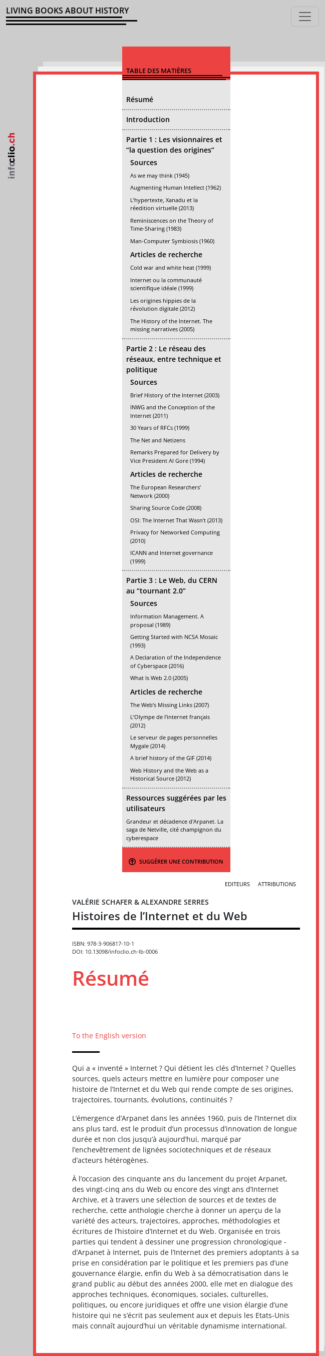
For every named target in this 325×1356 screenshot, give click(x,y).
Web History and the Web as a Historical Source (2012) (169, 775)
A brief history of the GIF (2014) (170, 758)
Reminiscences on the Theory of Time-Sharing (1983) (171, 225)
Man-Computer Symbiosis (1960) (172, 241)
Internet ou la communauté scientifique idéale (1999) (166, 284)
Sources (143, 162)
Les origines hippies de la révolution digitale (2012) (163, 305)
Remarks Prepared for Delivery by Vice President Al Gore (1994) (174, 456)
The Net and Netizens (157, 440)
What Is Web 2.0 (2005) (159, 678)
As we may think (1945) (159, 175)
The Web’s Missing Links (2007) (169, 705)
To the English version (109, 1035)
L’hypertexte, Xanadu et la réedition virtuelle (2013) (164, 204)
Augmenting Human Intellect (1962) (175, 187)
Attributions (277, 884)
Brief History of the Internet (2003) (174, 395)
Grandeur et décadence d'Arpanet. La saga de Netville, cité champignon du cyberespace (174, 830)
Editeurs (237, 884)
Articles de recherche (166, 254)
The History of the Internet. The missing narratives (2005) (171, 325)
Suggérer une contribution (176, 861)
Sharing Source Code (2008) (165, 507)
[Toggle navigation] (305, 17)
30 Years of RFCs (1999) (159, 427)
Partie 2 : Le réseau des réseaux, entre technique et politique (173, 359)
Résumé (139, 99)
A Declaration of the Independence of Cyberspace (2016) (175, 661)
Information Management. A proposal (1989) (167, 620)
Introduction (148, 119)
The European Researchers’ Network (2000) (165, 491)
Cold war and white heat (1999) (170, 267)
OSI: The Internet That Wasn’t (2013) (176, 520)
